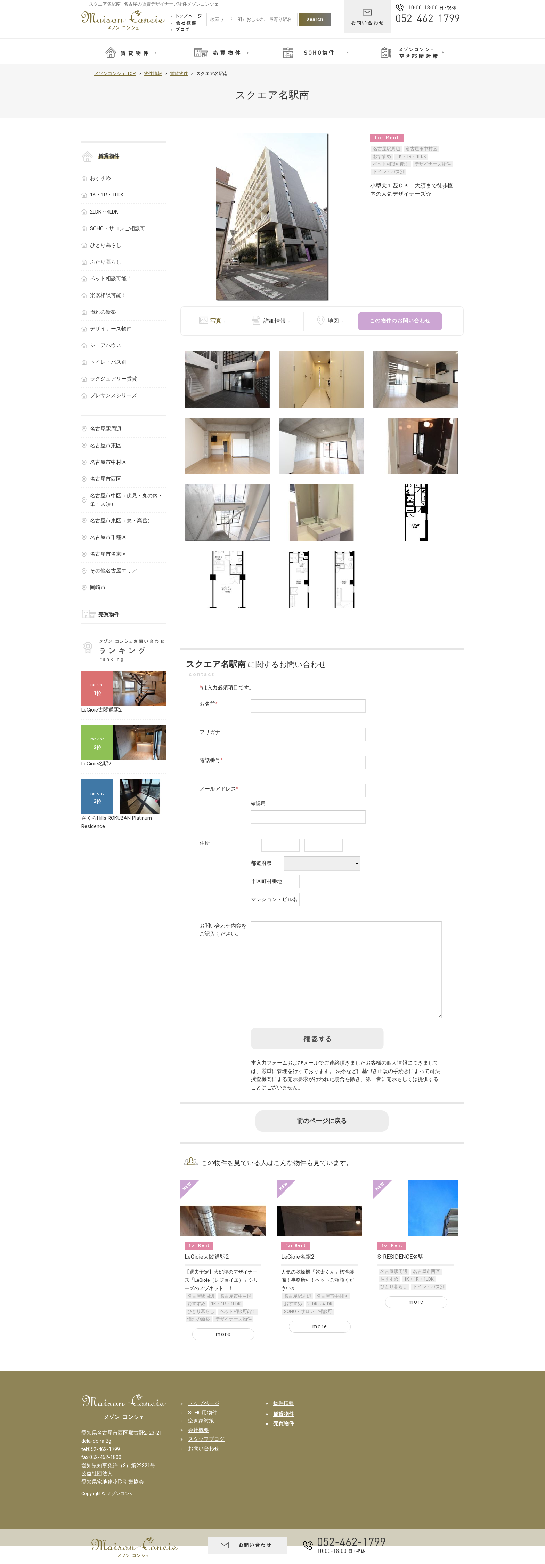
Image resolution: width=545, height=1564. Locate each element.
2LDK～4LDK (320, 1321)
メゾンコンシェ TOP (115, 73)
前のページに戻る (322, 1138)
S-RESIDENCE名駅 (400, 1274)
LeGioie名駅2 (297, 1274)
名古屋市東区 (105, 445)
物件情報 (153, 73)
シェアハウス (105, 345)
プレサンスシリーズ (113, 395)
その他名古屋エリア (113, 571)
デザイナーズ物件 (433, 164)
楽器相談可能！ (108, 295)
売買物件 (108, 614)
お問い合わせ (203, 1466)
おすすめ (382, 156)
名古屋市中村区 (421, 148)
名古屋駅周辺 (386, 148)
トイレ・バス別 (389, 171)
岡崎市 (98, 587)
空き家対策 (201, 1438)
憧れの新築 (198, 1336)
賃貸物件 (179, 73)
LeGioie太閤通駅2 (207, 1274)
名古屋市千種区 (108, 537)
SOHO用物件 (202, 1430)
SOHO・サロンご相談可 (308, 1329)
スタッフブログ (206, 1457)
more (223, 1352)
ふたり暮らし (105, 262)
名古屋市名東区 (108, 554)
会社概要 (198, 1448)
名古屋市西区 (426, 1289)
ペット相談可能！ (391, 164)
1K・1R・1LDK (411, 156)
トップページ (203, 1421)
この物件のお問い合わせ (400, 321)
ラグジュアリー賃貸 (113, 379)
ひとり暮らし (200, 1329)
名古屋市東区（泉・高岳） (121, 521)
